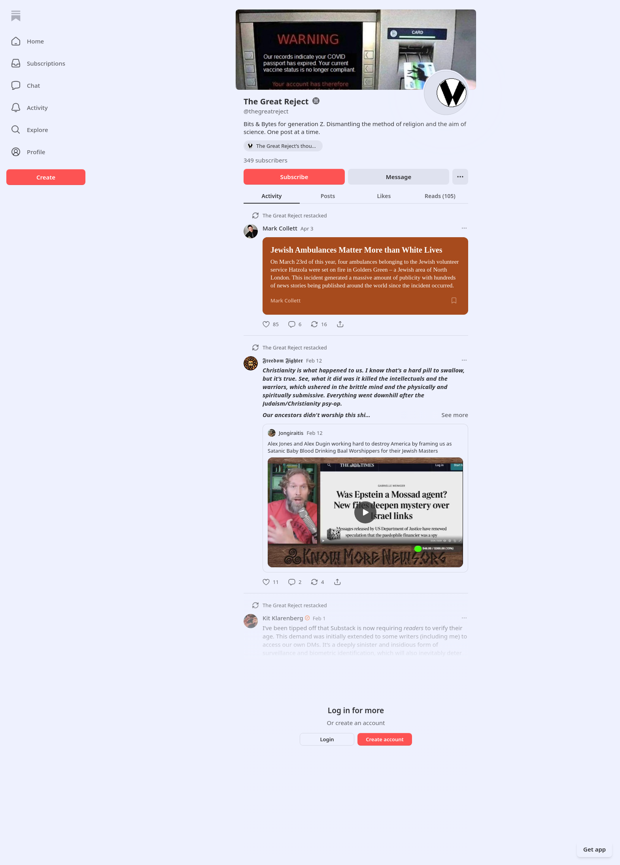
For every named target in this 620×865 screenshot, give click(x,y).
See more (455, 415)
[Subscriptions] (45, 63)
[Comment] (294, 324)
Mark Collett (280, 228)
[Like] (270, 324)
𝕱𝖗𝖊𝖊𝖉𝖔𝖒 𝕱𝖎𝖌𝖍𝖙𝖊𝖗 (283, 360)
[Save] (454, 300)
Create (45, 177)
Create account (385, 739)
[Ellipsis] (460, 177)
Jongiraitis (291, 432)
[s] (365, 512)
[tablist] (356, 196)
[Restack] (319, 324)
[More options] (464, 228)
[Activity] (45, 107)
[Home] (15, 15)
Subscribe (294, 177)
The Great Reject (282, 215)
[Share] (340, 324)
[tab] (272, 196)
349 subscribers (265, 160)
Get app (594, 849)
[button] (45, 41)
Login (327, 739)
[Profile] (45, 151)
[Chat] (45, 85)
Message (398, 177)
